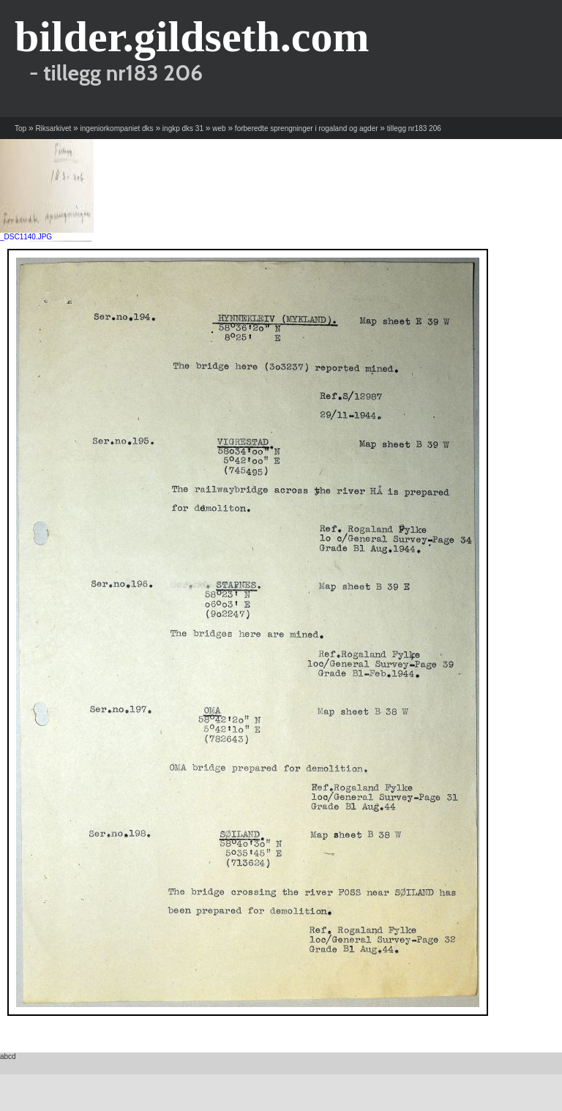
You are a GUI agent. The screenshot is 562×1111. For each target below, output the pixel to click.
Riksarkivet (53, 128)
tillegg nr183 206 (414, 128)
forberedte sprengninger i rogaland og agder (306, 128)
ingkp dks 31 (182, 128)
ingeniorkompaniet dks (117, 128)
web (218, 128)
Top (20, 128)
